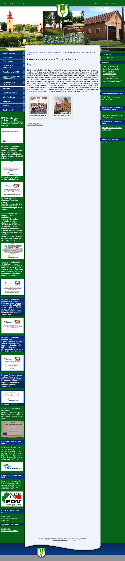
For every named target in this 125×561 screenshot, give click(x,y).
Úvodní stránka (32, 53)
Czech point (5, 516)
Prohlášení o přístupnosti (79, 538)
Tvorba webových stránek (60, 540)
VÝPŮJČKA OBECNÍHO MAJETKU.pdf (111, 98)
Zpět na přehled (35, 124)
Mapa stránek (67, 538)
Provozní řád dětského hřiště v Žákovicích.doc (112, 116)
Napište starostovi (10, 93)
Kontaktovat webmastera (56, 538)
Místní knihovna (9, 97)
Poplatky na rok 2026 (11, 72)
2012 (34, 65)
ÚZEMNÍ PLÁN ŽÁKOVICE (8, 67)
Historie (6, 106)
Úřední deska (8, 61)
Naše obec (7, 101)
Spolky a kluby (8, 110)
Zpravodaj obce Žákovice (9, 83)
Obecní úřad (7, 57)
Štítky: (29, 65)
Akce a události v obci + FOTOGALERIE (54, 53)
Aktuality (6, 89)
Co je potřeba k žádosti (9, 531)
